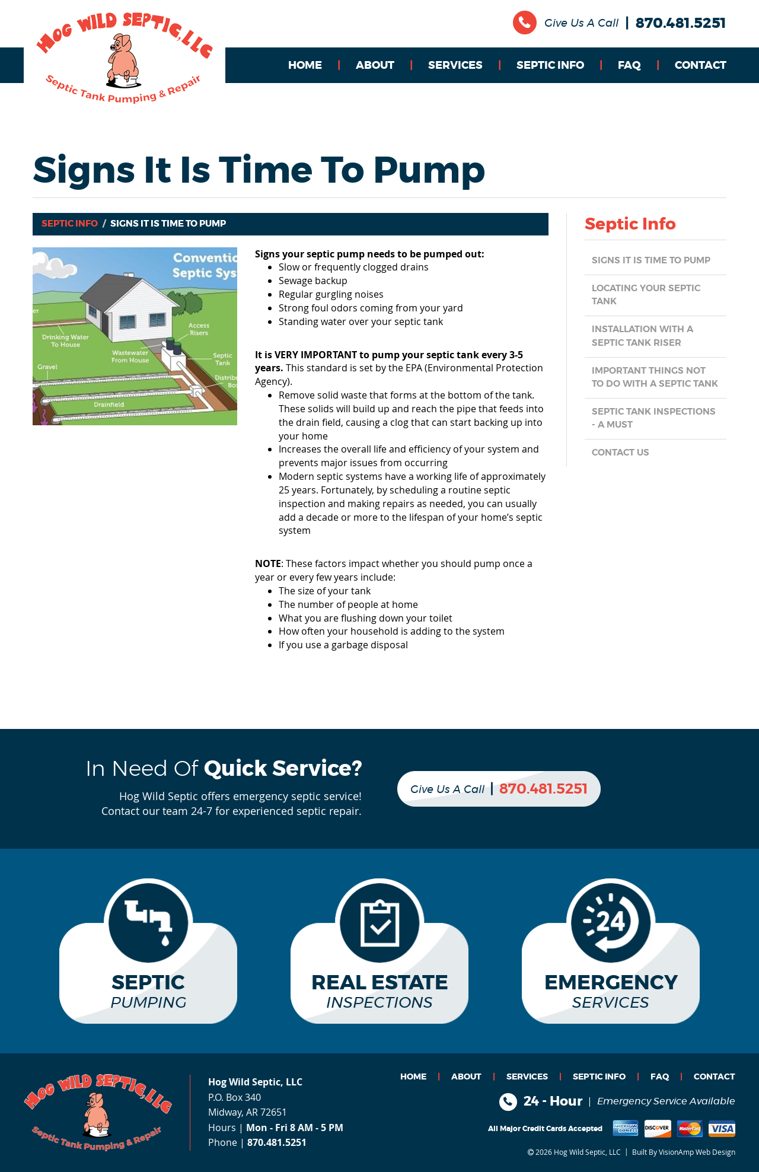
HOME (305, 65)
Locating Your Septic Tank (650, 295)
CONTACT (700, 65)
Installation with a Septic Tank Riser (646, 337)
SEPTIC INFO (550, 65)
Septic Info (70, 223)
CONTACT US (623, 466)
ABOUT (375, 65)
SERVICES (455, 65)
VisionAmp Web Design (697, 1151)
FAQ (629, 65)
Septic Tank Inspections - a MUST (648, 431)
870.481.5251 (681, 24)
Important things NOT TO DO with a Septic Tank (653, 384)
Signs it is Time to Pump (654, 260)
